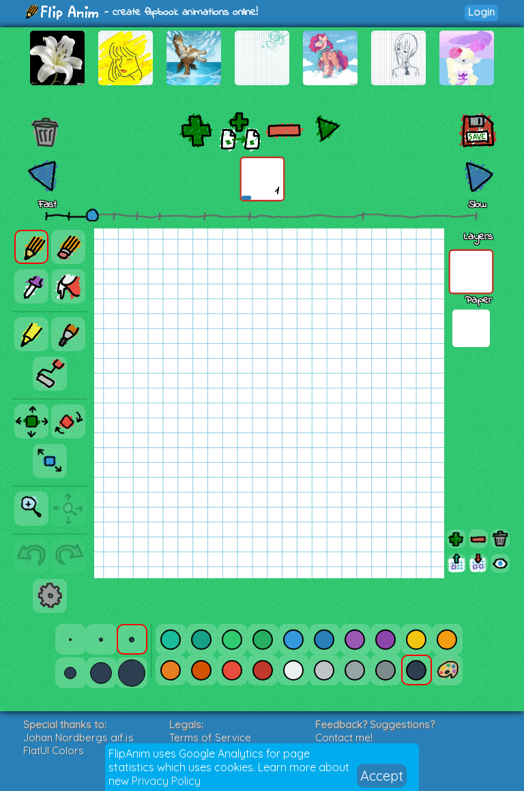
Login (481, 11)
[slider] (92, 215)
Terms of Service (210, 737)
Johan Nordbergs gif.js (78, 737)
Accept (381, 775)
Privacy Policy (166, 781)
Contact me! (344, 737)
